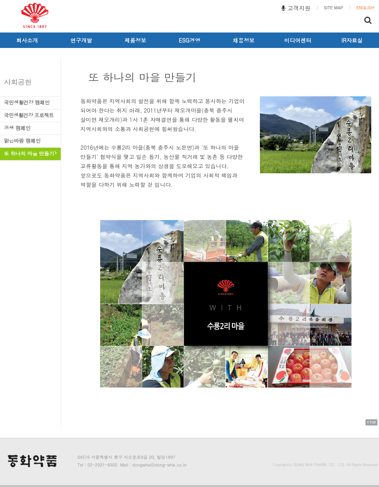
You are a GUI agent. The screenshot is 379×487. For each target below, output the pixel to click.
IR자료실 (352, 40)
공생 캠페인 (30, 128)
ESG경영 (189, 40)
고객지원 (296, 8)
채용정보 (243, 40)
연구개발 (81, 40)
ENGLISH (365, 7)
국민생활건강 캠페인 (30, 102)
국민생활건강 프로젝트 (30, 115)
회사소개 (27, 40)
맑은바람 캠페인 (30, 140)
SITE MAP (333, 7)
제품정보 (135, 40)
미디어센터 (297, 40)
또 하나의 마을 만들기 (30, 153)
